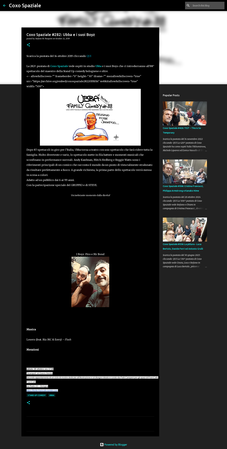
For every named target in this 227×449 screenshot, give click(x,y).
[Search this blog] (207, 5)
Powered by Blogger (113, 444)
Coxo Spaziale (25, 5)
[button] (28, 45)
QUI (89, 56)
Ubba (98, 66)
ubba (51, 395)
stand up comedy (37, 395)
